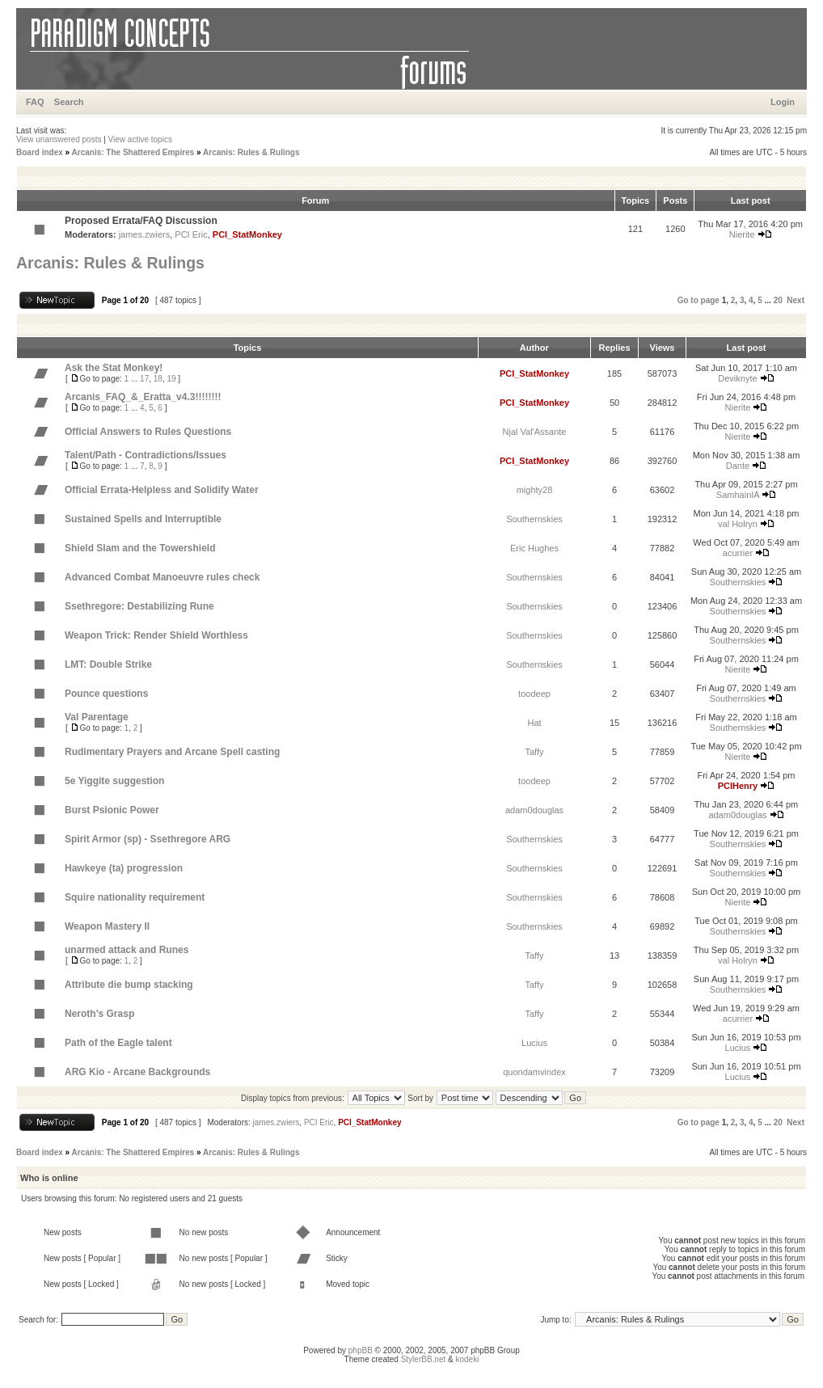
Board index (39, 152)
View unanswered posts (58, 139)
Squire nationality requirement (135, 897)
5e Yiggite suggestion (114, 781)
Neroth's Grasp (99, 1013)
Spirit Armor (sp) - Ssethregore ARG (147, 839)
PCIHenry (738, 786)
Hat (534, 723)
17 (144, 378)
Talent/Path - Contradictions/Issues (145, 455)
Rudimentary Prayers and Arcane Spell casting (172, 751)
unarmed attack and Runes (126, 950)
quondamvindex (534, 1072)
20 (778, 300)
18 (158, 378)
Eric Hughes (534, 548)
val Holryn (738, 524)
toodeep (534, 693)
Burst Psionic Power (112, 810)
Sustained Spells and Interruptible (143, 519)
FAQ (35, 102)
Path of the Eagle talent (118, 1042)
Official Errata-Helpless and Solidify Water (162, 490)
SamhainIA (737, 495)
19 (171, 378)
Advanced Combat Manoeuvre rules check (162, 577)
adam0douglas (534, 810)
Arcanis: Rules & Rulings (251, 152)
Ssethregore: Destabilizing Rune (139, 606)
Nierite (742, 234)
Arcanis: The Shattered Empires (133, 152)
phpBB (360, 1350)
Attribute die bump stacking (129, 984)
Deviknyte (737, 378)
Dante (737, 465)
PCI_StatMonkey (247, 234)
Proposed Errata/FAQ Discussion (141, 220)
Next (795, 300)
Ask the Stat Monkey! (113, 367)
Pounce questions (106, 693)
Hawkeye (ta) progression (124, 868)
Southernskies (534, 519)
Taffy (534, 752)
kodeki (467, 1359)
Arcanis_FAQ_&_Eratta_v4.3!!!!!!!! (143, 397)
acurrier (738, 553)
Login (782, 102)
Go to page (698, 300)
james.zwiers (145, 234)
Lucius (534, 1043)
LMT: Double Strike (108, 664)
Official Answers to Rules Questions (148, 431)
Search (69, 102)
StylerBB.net (423, 1359)
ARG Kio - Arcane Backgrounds (137, 1072)
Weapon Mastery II (107, 926)
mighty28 (535, 490)
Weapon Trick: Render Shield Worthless (156, 635)
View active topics (140, 139)
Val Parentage (97, 717)
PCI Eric (191, 234)
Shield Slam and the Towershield (140, 548)
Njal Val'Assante (535, 432)
